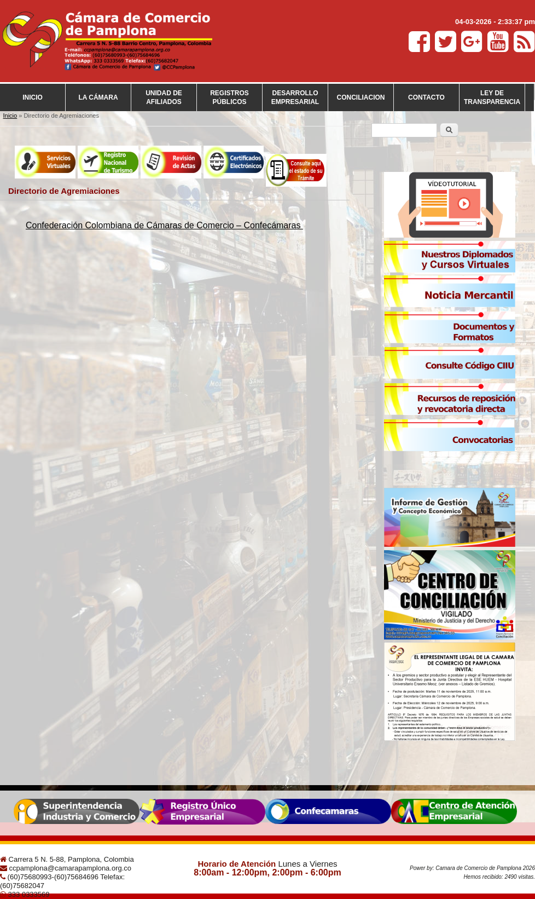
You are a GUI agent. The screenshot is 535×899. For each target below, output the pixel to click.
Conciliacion (361, 97)
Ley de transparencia (492, 97)
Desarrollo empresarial (295, 97)
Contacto (426, 97)
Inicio (32, 97)
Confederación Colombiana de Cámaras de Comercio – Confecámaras (164, 225)
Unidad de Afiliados (164, 97)
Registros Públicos (229, 97)
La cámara (98, 97)
